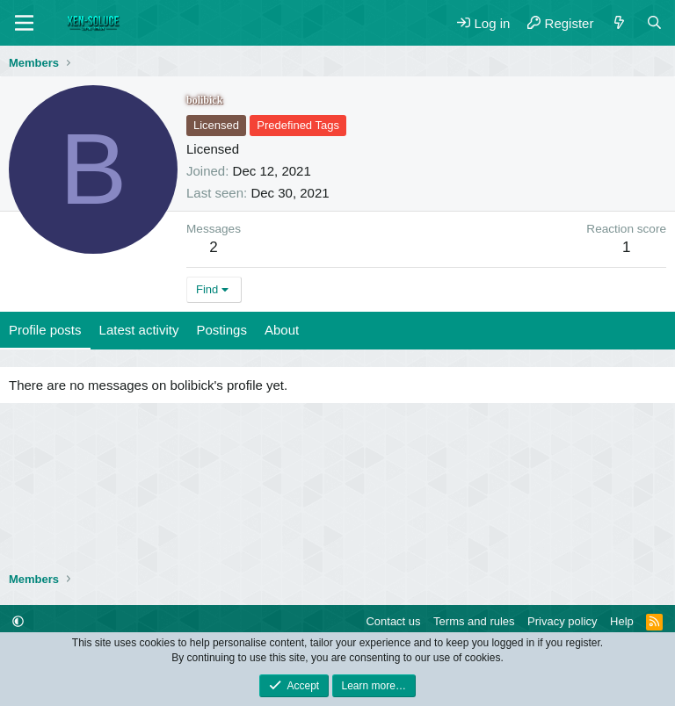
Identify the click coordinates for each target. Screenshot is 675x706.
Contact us (393, 621)
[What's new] (619, 23)
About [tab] (282, 329)
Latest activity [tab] (139, 329)
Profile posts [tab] (45, 329)
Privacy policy (562, 621)
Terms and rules (473, 621)
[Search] (654, 23)
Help (622, 621)
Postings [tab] (221, 329)
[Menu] (24, 23)
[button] (18, 621)
